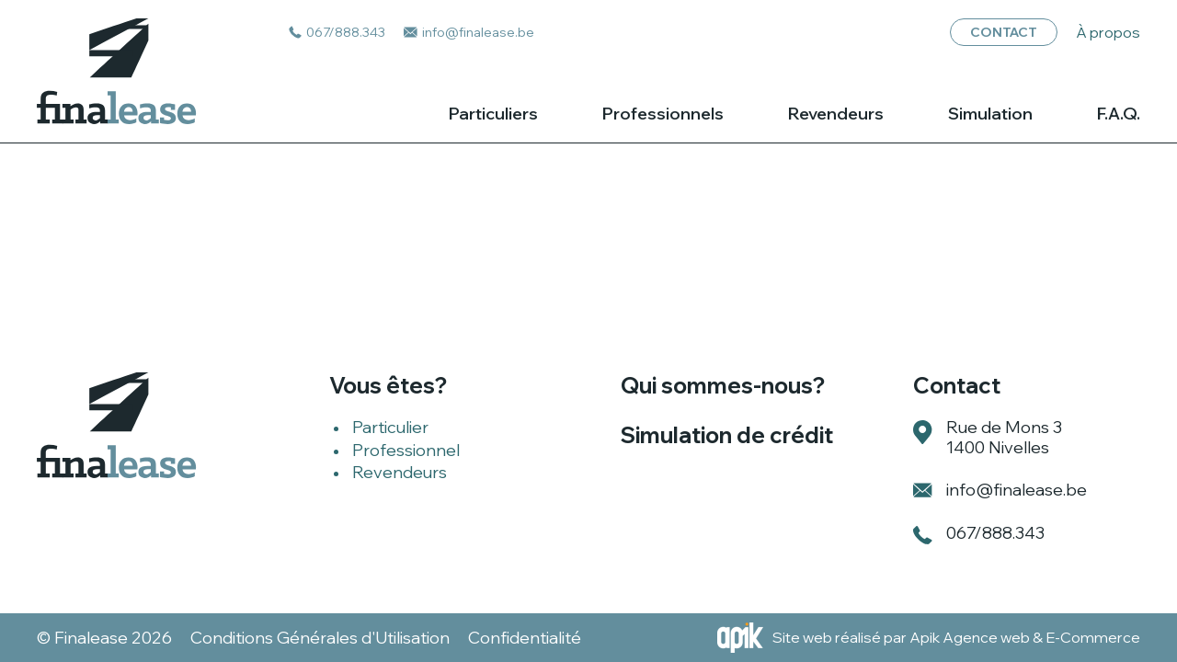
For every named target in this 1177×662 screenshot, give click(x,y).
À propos (1108, 32)
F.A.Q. (1118, 114)
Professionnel (406, 450)
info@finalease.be (1016, 489)
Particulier (390, 427)
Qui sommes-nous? (723, 385)
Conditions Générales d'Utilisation (320, 638)
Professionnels (663, 114)
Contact (1003, 32)
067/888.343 (995, 532)
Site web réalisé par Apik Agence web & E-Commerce (956, 637)
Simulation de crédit (727, 435)
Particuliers (493, 114)
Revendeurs (836, 114)
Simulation (990, 114)
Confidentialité (524, 638)
